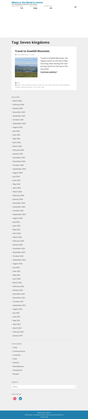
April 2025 (17, 142)
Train (34, 87)
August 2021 (17, 309)
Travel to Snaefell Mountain (32, 51)
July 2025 (16, 131)
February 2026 (18, 104)
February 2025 (18, 150)
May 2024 (16, 184)
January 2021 (18, 335)
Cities (18, 83)
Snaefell (17, 87)
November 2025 (19, 116)
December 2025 (19, 112)
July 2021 (16, 313)
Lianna (19, 55)
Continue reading (48, 72)
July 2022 (16, 267)
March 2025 (17, 146)
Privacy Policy (44, 417)
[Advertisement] (44, 24)
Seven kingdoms (64, 85)
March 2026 (17, 101)
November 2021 (19, 298)
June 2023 (16, 226)
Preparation (17, 370)
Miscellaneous (18, 366)
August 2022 (17, 264)
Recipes (16, 374)
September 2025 (19, 123)
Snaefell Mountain (26, 87)
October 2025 (18, 120)
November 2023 (19, 207)
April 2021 (17, 324)
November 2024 (19, 161)
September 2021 (19, 305)
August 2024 (17, 173)
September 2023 (19, 214)
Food (15, 359)
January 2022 (18, 290)
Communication (19, 351)
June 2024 (16, 180)
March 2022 (17, 282)
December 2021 (19, 294)
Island (40, 85)
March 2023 (17, 237)
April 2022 (17, 279)
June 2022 (16, 271)
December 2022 (19, 248)
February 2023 (18, 241)
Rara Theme (46, 415)
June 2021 (16, 317)
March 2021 (17, 328)
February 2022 (18, 286)
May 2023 (16, 229)
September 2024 (19, 169)
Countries (16, 355)
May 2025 (16, 139)
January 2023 (18, 245)
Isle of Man (48, 85)
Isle (43, 85)
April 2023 (17, 233)
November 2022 (19, 252)
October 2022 (18, 256)
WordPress (60, 415)
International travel (31, 85)
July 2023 (16, 222)
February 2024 (18, 195)
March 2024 (17, 192)
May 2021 (16, 320)
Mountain (56, 85)
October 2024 (18, 165)
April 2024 (17, 188)
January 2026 (18, 108)
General (16, 362)
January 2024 (18, 199)
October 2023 (18, 211)
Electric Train (20, 85)
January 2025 (18, 154)
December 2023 (19, 203)
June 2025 (16, 135)
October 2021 (18, 301)
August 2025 (17, 127)
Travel (39, 87)
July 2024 (16, 176)
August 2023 (17, 218)
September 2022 (19, 260)
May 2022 (16, 275)
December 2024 (19, 157)
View (42, 87)
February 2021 (18, 332)
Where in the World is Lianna (27, 2)
